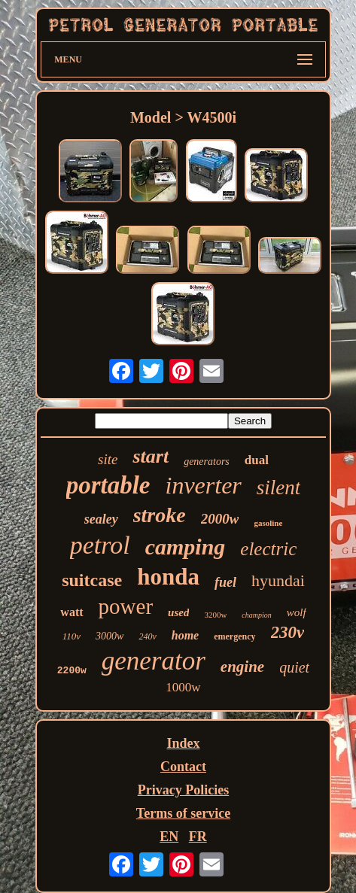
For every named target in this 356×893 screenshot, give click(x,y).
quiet (294, 667)
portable (108, 485)
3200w (215, 614)
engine (242, 667)
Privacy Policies (183, 789)
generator (153, 661)
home (185, 635)
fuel (225, 582)
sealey (101, 519)
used (178, 612)
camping (185, 546)
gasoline (268, 522)
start (150, 456)
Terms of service (183, 813)
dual (257, 460)
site (107, 459)
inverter (204, 485)
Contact (183, 766)
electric (268, 549)
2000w (220, 519)
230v (288, 632)
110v (71, 636)
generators (207, 461)
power (126, 606)
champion (256, 615)
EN (169, 836)
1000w (183, 687)
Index (182, 743)
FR (198, 836)
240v (147, 636)
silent (279, 487)
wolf (296, 612)
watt (71, 612)
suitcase (92, 580)
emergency (234, 636)
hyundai (278, 580)
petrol (100, 545)
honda (168, 576)
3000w (109, 636)
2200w (72, 670)
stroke (159, 515)
